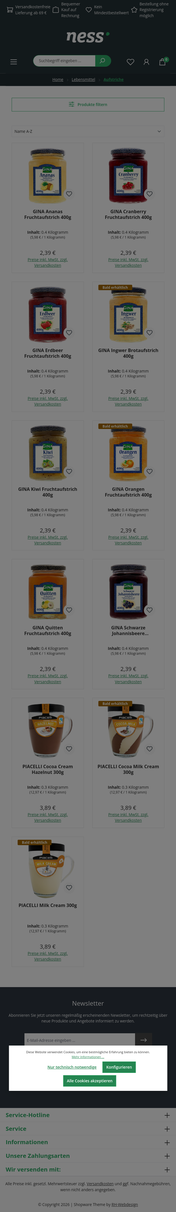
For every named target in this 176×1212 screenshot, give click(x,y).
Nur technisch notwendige (72, 1067)
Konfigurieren (119, 1067)
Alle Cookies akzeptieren (90, 1080)
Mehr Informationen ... (88, 1057)
